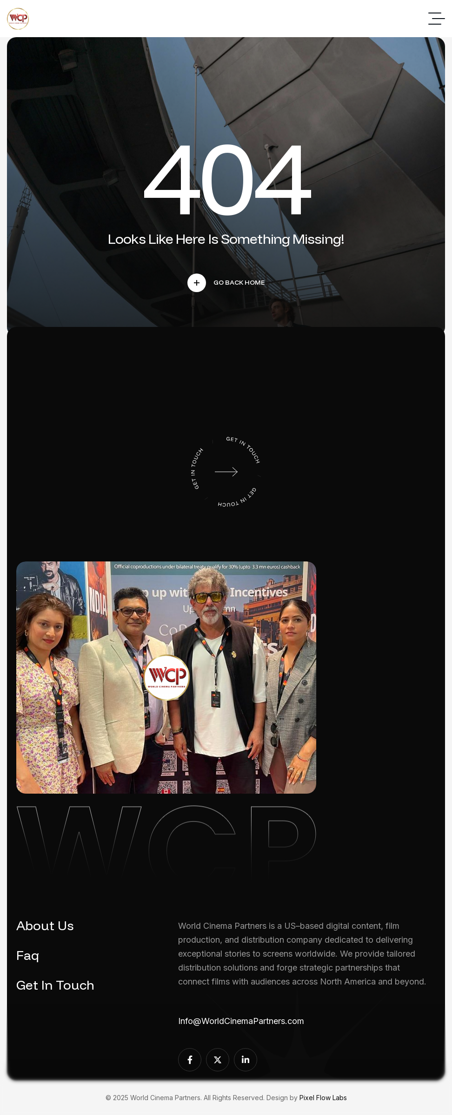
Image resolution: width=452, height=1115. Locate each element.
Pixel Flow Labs (323, 1098)
